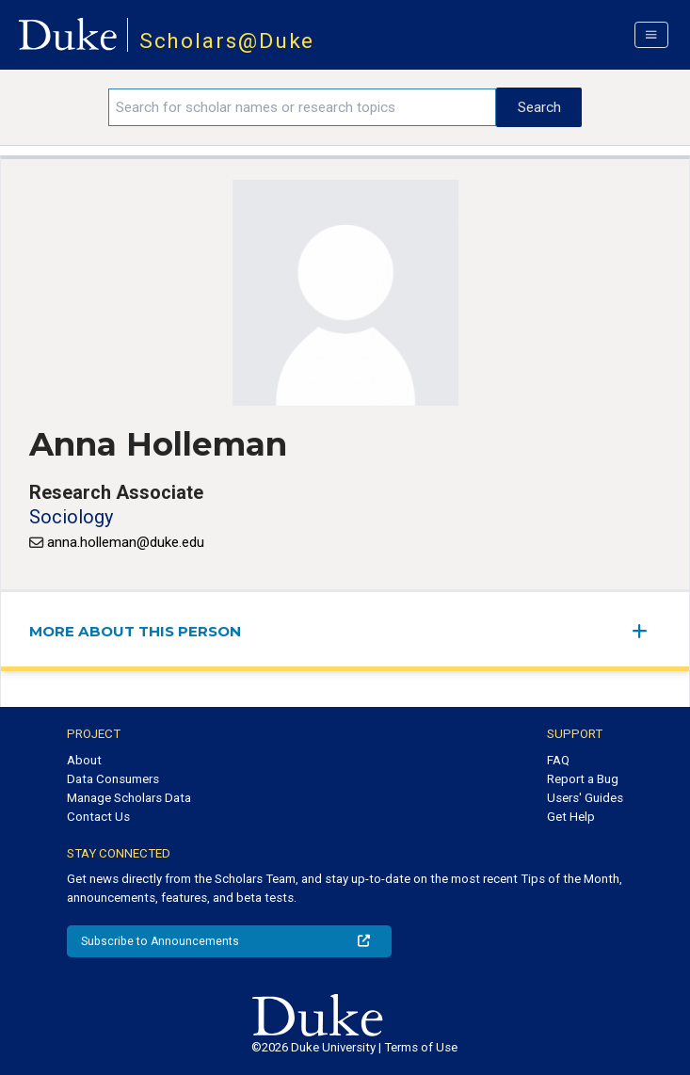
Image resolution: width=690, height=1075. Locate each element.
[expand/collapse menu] (646, 631)
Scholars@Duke (227, 41)
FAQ (558, 760)
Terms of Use (420, 1047)
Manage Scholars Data (129, 798)
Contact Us (98, 817)
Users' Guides (585, 798)
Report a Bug (582, 779)
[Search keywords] (302, 107)
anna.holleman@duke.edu (125, 542)
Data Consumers (113, 779)
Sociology (71, 516)
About (84, 760)
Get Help (571, 817)
